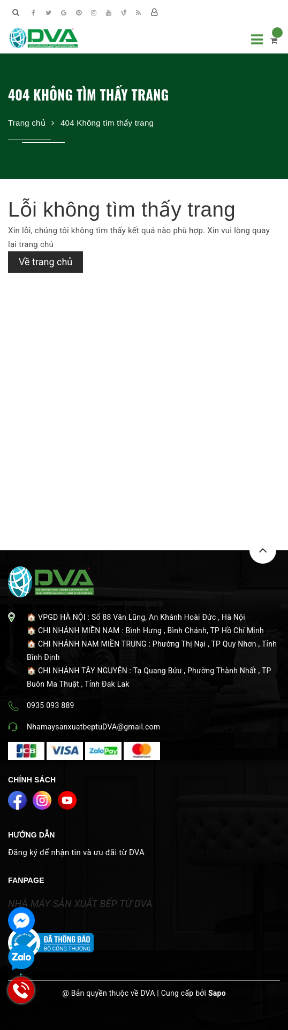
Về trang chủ (45, 261)
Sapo (217, 993)
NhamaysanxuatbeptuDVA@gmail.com (93, 726)
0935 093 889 (50, 705)
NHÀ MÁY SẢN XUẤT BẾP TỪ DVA (80, 903)
